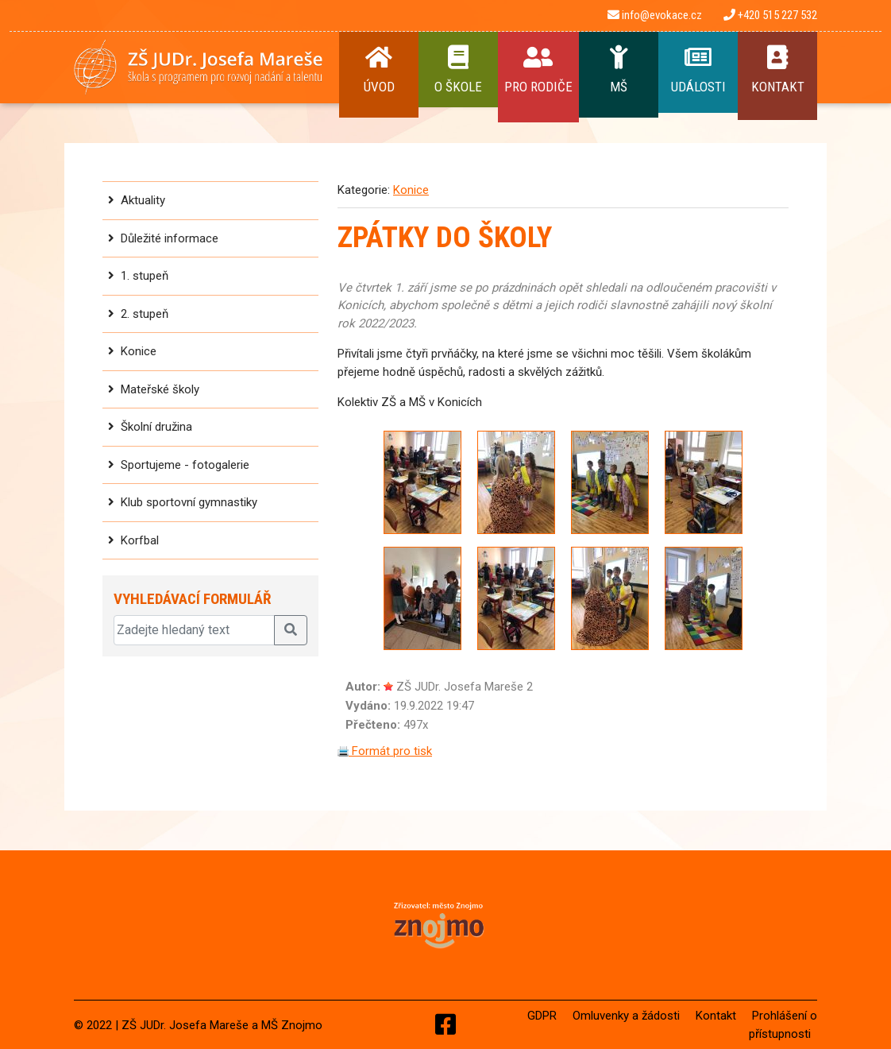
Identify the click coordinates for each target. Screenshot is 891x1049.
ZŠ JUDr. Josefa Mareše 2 (464, 686)
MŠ (618, 70)
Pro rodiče (538, 70)
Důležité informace (169, 238)
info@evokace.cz (655, 15)
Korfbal (140, 540)
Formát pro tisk (385, 751)
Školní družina (156, 427)
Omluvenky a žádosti (626, 1015)
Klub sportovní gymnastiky (189, 502)
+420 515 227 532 (770, 15)
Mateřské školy (160, 389)
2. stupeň (144, 314)
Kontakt (777, 70)
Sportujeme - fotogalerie (185, 465)
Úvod (378, 70)
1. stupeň (144, 276)
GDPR (542, 1015)
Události (698, 70)
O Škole (458, 70)
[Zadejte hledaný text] (194, 630)
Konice (138, 351)
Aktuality (143, 200)
